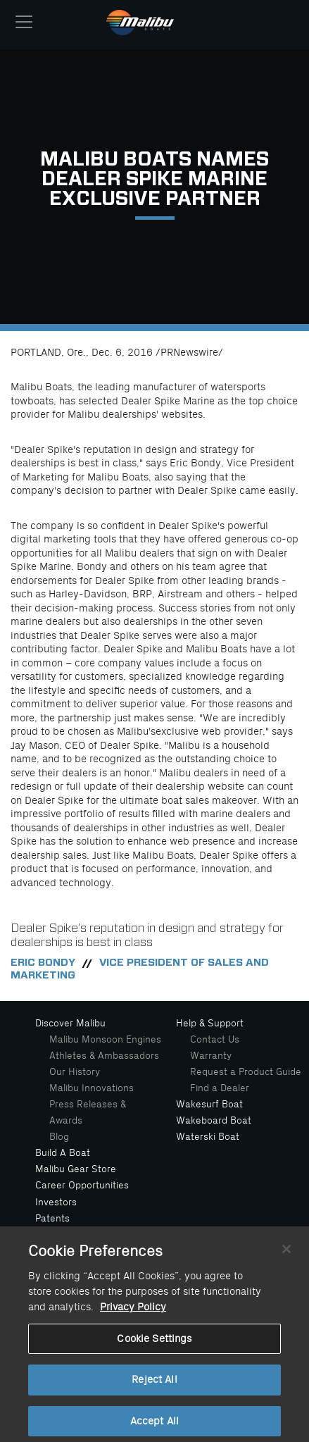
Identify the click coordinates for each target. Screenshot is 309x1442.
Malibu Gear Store (75, 1169)
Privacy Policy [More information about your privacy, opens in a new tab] (133, 1312)
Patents (52, 1218)
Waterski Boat (207, 1136)
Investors (56, 1202)
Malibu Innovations (91, 1088)
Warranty (211, 1055)
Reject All (154, 1384)
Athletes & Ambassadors (104, 1055)
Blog (59, 1136)
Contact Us (214, 1039)
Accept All (154, 1426)
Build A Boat (62, 1153)
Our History (74, 1072)
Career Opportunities (82, 1185)
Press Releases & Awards (87, 1112)
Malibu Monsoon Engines (105, 1039)
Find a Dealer (219, 1088)
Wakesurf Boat (209, 1104)
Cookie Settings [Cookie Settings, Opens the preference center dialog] (154, 1343)
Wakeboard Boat (213, 1120)
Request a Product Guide (245, 1072)
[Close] (286, 1253)
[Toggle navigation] (24, 22)
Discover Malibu (70, 1023)
